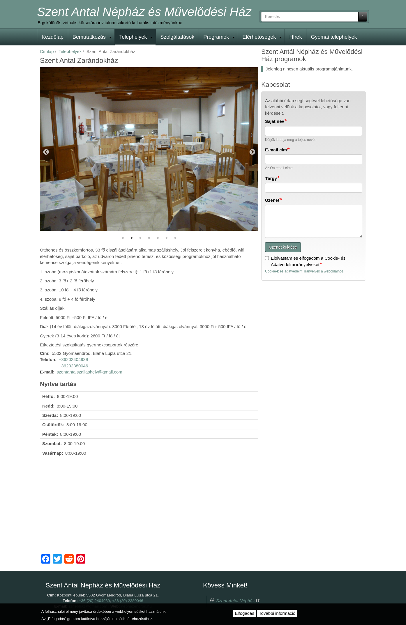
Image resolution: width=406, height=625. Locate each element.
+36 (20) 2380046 (127, 601)
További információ (277, 613)
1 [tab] (123, 238)
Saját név (274, 121)
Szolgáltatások (177, 37)
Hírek (295, 37)
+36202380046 (73, 365)
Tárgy (271, 178)
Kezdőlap (52, 37)
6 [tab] (167, 238)
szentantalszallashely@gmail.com (89, 371)
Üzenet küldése (283, 247)
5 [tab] (158, 238)
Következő (252, 152)
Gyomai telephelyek (334, 37)
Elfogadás (244, 613)
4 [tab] (149, 238)
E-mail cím (276, 149)
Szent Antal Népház (235, 600)
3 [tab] (140, 238)
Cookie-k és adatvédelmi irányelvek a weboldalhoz (304, 271)
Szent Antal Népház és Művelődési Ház (144, 12)
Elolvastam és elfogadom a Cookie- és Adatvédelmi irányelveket (305, 261)
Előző (46, 152)
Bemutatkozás (92, 37)
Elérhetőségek (262, 37)
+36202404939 (73, 359)
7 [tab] (175, 238)
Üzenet (272, 200)
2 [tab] (132, 238)
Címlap (47, 51)
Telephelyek (136, 37)
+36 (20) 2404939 (94, 601)
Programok (219, 37)
